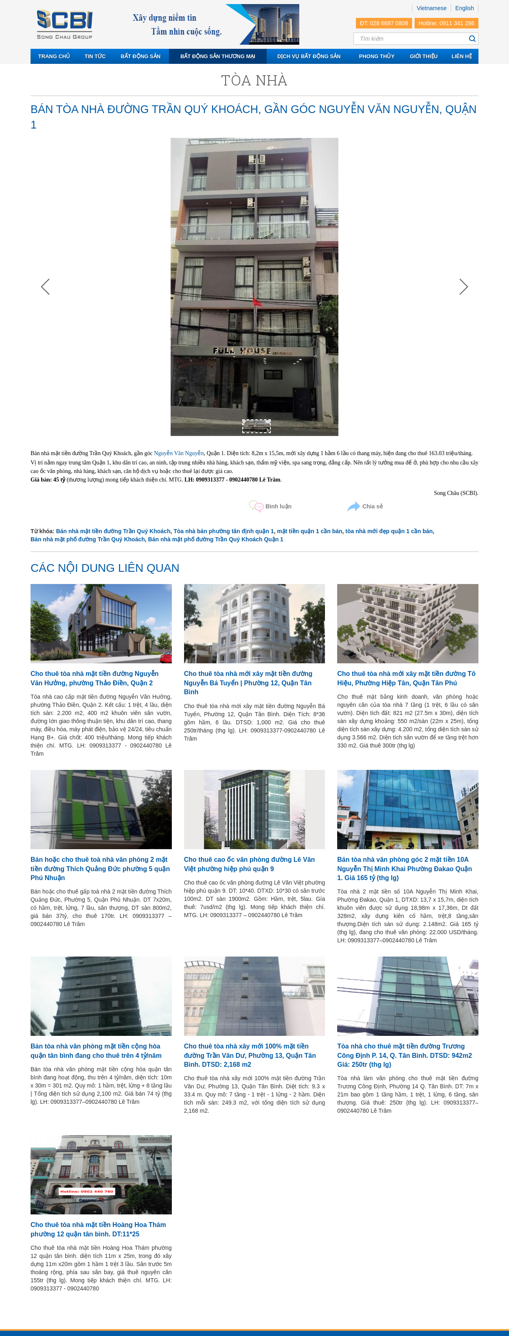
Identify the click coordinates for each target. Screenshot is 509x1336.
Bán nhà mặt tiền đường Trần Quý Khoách (113, 531)
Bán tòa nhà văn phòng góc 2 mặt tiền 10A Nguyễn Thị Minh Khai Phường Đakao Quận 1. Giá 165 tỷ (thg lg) (404, 868)
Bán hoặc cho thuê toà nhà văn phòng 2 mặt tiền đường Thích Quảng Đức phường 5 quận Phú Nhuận (100, 868)
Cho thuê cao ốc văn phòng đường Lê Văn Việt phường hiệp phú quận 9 (249, 864)
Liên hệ (462, 56)
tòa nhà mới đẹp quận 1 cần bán (388, 531)
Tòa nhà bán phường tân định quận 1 (223, 531)
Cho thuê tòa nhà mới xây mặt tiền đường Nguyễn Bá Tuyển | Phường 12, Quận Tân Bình (248, 682)
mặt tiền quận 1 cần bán (309, 531)
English (464, 8)
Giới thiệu (424, 56)
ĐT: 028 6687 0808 (384, 23)
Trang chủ (54, 56)
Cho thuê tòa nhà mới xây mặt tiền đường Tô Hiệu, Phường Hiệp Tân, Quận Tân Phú (406, 678)
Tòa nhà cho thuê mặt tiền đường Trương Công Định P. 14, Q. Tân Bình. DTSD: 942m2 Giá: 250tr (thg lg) (404, 1055)
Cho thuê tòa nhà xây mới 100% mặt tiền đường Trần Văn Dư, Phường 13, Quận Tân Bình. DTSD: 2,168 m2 (250, 1055)
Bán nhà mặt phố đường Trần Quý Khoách (88, 539)
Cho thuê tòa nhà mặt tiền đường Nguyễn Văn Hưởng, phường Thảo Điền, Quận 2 (95, 678)
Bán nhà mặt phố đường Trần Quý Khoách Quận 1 (215, 539)
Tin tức (95, 56)
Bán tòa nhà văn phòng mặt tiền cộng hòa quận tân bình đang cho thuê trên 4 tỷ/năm (96, 1051)
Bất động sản (141, 56)
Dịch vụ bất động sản (309, 56)
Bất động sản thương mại (217, 56)
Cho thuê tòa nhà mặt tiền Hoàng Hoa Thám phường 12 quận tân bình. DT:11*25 (98, 1229)
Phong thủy (377, 56)
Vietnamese (432, 8)
